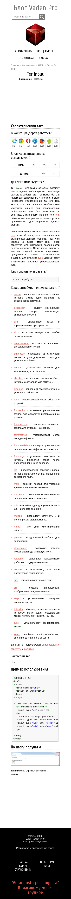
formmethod (20, 434)
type (13, 235)
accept (17, 293)
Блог (39, 51)
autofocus (19, 353)
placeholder (20, 547)
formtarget (19, 456)
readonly (19, 558)
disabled (18, 388)
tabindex (18, 608)
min (16, 505)
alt (15, 332)
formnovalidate (22, 445)
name (17, 526)
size (16, 579)
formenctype (21, 423)
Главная (43, 58)
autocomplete (21, 342)
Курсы (49, 51)
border (17, 367)
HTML (37, 79)
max (16, 483)
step (16, 598)
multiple (18, 515)
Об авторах (27, 58)
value (17, 633)
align (16, 321)
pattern (18, 537)
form (22, 204)
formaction (20, 410)
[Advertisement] (35, 101)
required (18, 569)
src (15, 587)
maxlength (19, 494)
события (29, 648)
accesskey (20, 307)
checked (18, 378)
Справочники (23, 51)
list (15, 469)
